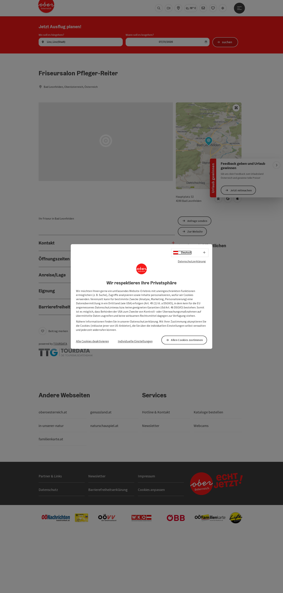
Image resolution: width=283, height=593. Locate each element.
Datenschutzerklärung (192, 261)
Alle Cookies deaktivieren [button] (92, 341)
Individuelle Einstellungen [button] (135, 341)
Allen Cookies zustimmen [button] (187, 340)
